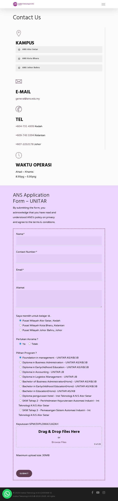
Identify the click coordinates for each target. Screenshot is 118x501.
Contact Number (26, 251)
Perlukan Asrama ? (27, 339)
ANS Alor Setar (28, 49)
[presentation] (39, 464)
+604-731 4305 (25, 126)
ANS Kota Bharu (28, 58)
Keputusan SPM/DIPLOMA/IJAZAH (37, 424)
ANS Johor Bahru (29, 67)
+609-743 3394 (25, 135)
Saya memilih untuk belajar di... (33, 315)
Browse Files (59, 442)
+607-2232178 (24, 144)
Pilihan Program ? (26, 352)
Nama (20, 234)
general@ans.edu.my (28, 98)
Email (19, 269)
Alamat (20, 287)
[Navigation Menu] (103, 4)
